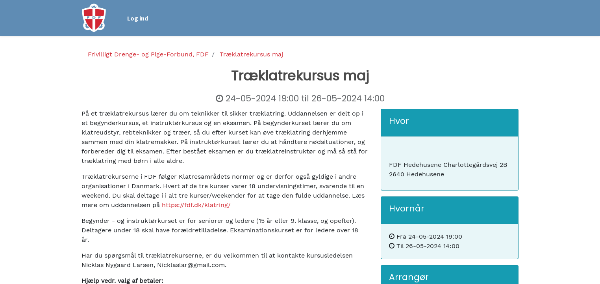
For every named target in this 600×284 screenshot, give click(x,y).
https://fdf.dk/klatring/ (196, 205)
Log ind (137, 18)
